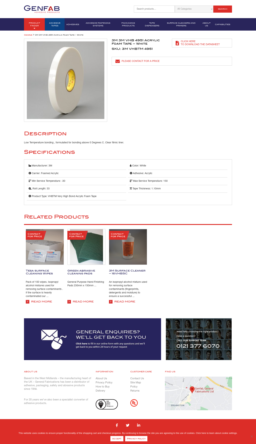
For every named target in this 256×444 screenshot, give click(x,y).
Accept (117, 439)
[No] (251, 436)
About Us (206, 24)
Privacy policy (136, 439)
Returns (135, 391)
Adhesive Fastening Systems (98, 24)
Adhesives (72, 24)
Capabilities (222, 24)
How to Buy (103, 386)
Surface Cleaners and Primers (181, 24)
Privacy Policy (104, 382)
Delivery (100, 391)
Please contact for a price (137, 61)
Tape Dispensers (152, 24)
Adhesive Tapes (54, 24)
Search (222, 9)
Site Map (135, 382)
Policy (134, 386)
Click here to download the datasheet (198, 43)
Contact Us (137, 378)
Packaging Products (128, 24)
